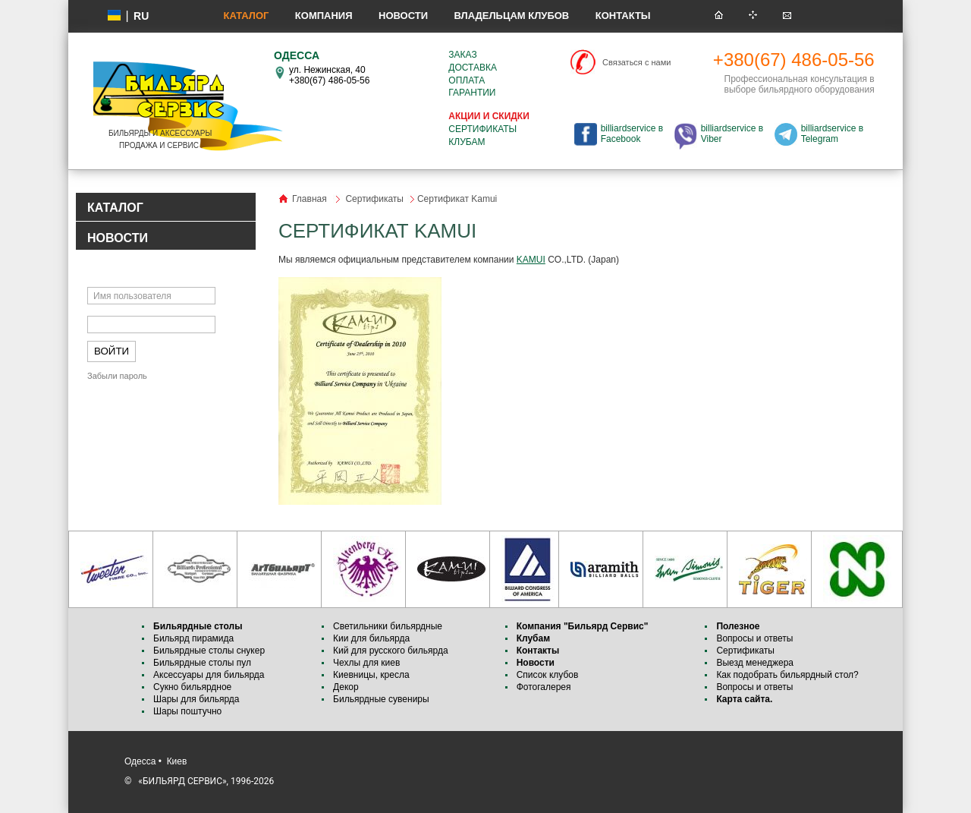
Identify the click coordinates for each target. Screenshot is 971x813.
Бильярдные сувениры (381, 699)
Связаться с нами (636, 62)
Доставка (472, 67)
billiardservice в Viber (732, 133)
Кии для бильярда (371, 638)
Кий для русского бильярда (390, 650)
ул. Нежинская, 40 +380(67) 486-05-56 (329, 75)
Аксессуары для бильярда (208, 675)
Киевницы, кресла (371, 675)
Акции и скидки (488, 116)
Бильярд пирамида (193, 638)
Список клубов (548, 675)
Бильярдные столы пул (202, 662)
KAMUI (531, 259)
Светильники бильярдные (387, 626)
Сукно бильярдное (192, 687)
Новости (403, 15)
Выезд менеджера (754, 662)
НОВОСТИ (117, 238)
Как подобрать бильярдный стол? (787, 675)
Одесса (140, 761)
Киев (177, 761)
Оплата (466, 80)
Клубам (466, 142)
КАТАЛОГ (115, 207)
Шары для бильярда (196, 699)
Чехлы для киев (366, 662)
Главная (309, 199)
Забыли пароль (117, 375)
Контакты (623, 15)
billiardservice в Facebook (632, 133)
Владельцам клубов (511, 15)
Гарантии (471, 92)
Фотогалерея (544, 687)
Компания (324, 15)
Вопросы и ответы (754, 638)
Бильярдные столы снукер (209, 650)
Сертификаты (482, 129)
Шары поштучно (187, 711)
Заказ (462, 54)
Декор (346, 687)
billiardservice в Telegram (832, 133)
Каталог (246, 15)
